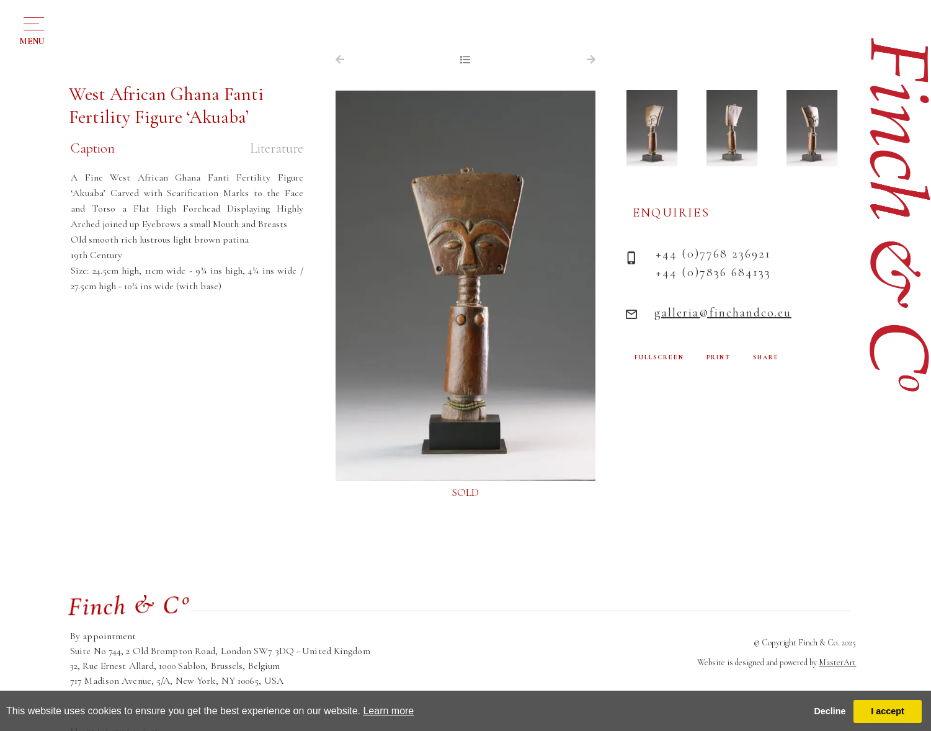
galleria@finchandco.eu (722, 312)
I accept (887, 711)
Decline (829, 711)
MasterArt (837, 662)
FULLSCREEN (659, 357)
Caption (93, 148)
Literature (276, 148)
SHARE (766, 357)
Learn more (388, 711)
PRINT (718, 357)
